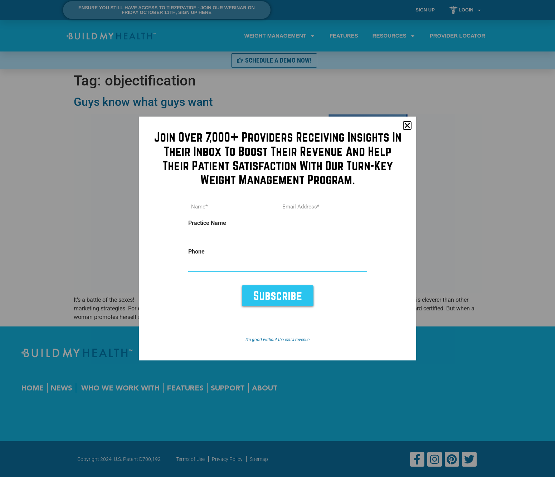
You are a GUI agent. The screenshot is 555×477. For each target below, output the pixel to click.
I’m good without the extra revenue (277, 339)
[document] (277, 238)
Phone (196, 252)
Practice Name (207, 223)
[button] (407, 125)
